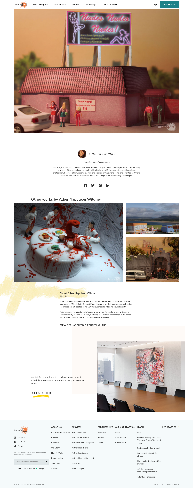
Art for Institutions (80, 453)
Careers (54, 468)
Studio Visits (120, 442)
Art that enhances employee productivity (147, 470)
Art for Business (79, 432)
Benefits (55, 442)
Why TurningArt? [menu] (40, 4)
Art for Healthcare (80, 448)
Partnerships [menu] (91, 4)
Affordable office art (146, 477)
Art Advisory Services (60, 432)
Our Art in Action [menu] (110, 4)
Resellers (102, 432)
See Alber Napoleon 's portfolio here (83, 325)
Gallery (118, 432)
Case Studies (121, 437)
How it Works (57, 453)
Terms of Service (172, 484)
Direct (100, 442)
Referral (101, 437)
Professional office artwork (149, 448)
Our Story (55, 448)
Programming (57, 458)
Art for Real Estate (80, 437)
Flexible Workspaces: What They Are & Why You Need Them (149, 440)
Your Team (55, 463)
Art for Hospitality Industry (84, 458)
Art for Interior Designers (83, 442)
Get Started (169, 4)
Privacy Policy (157, 484)
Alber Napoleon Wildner (103, 154)
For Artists (76, 463)
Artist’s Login (78, 468)
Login (155, 4)
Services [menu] (75, 4)
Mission (54, 437)
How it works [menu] (60, 4)
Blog (139, 432)
